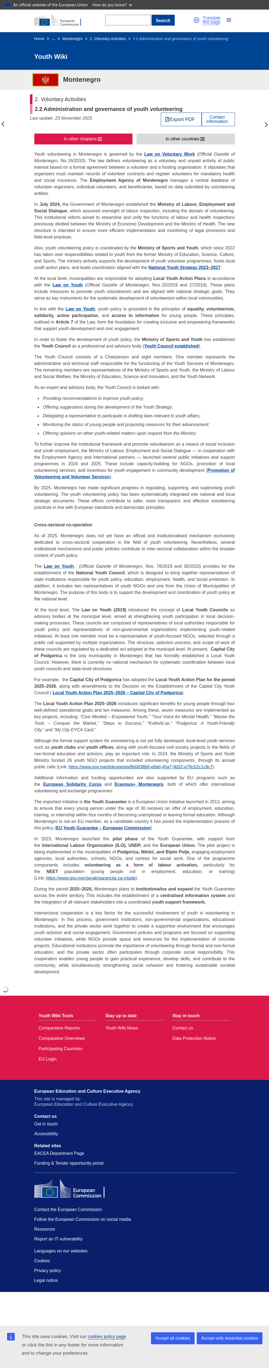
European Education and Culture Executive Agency (87, 1091)
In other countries (183, 139)
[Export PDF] (181, 119)
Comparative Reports (59, 1028)
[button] (196, 20)
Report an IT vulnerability (58, 1239)
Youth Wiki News (121, 1028)
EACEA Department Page (59, 1153)
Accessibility (46, 1133)
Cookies (42, 1260)
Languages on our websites (61, 1251)
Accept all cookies (172, 1338)
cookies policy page (107, 1336)
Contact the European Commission (68, 1209)
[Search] (127, 20)
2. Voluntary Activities (108, 39)
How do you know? (112, 4)
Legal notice (46, 1280)
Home (39, 39)
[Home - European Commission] (60, 20)
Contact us (182, 1028)
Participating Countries (61, 1048)
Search (163, 20)
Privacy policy (47, 1270)
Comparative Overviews (62, 1038)
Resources (44, 1229)
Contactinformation (217, 119)
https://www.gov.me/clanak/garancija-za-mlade (91, 878)
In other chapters (80, 139)
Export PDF (182, 119)
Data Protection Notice (194, 1038)
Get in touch (46, 1124)
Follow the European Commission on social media (82, 1219)
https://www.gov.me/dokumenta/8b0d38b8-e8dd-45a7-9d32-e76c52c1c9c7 (141, 767)
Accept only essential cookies (229, 1338)
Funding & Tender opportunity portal (69, 1163)
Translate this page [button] (211, 20)
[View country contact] (218, 119)
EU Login (48, 1059)
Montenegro (72, 39)
